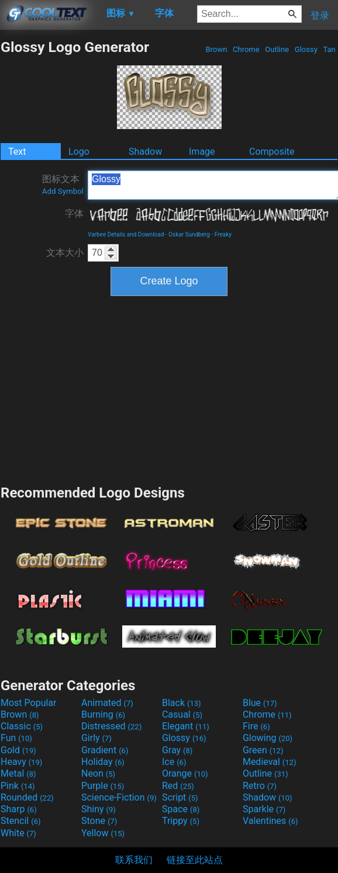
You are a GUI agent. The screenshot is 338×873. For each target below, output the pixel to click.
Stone (99, 820)
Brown (216, 49)
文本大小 (65, 252)
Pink (18, 785)
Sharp (19, 809)
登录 (320, 15)
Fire (256, 726)
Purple (102, 785)
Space (180, 809)
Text (17, 151)
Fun (16, 737)
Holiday (103, 761)
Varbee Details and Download (126, 234)
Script (180, 797)
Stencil (20, 820)
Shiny (98, 809)
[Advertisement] (169, 389)
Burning (103, 714)
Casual (182, 714)
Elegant (185, 726)
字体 (74, 213)
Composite (272, 151)
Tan (329, 49)
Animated (107, 702)
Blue (260, 702)
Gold (18, 750)
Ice (174, 761)
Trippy (180, 820)
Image (202, 151)
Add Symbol (63, 191)
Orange (185, 773)
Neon (98, 773)
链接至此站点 (195, 859)
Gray (177, 750)
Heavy (21, 761)
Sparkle (264, 809)
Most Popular (29, 702)
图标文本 (63, 184)
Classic (22, 726)
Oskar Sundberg (189, 234)
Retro (260, 785)
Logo (78, 151)
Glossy (306, 49)
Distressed (111, 726)
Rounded (27, 797)
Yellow (103, 833)
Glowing (267, 737)
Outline (277, 49)
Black (181, 702)
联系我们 (134, 859)
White (18, 833)
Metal (18, 773)
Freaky (223, 234)
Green (263, 750)
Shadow (145, 151)
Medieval (269, 761)
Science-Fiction (119, 797)
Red (178, 785)
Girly (96, 737)
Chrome (246, 49)
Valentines (270, 820)
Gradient (104, 750)
